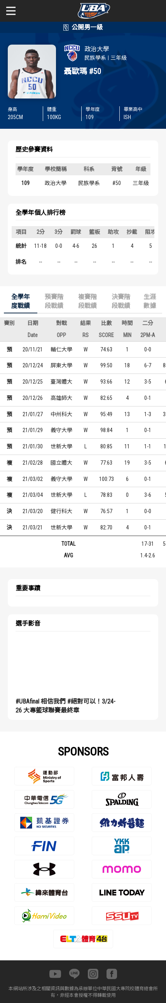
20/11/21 (33, 349)
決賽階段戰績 (121, 301)
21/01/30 (33, 446)
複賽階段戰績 (87, 301)
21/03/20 (33, 511)
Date (33, 335)
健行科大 (61, 511)
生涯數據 (149, 301)
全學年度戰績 (20, 301)
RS (85, 335)
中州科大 (61, 414)
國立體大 (61, 463)
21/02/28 (33, 463)
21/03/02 (33, 479)
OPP (61, 335)
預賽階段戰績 (54, 301)
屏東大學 (61, 365)
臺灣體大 (61, 382)
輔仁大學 (61, 349)
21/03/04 (33, 495)
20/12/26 (33, 398)
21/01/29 (33, 430)
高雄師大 (61, 398)
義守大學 (61, 430)
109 (25, 183)
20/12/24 (33, 365)
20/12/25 (33, 382)
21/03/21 (33, 527)
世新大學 (61, 446)
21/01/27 (33, 414)
